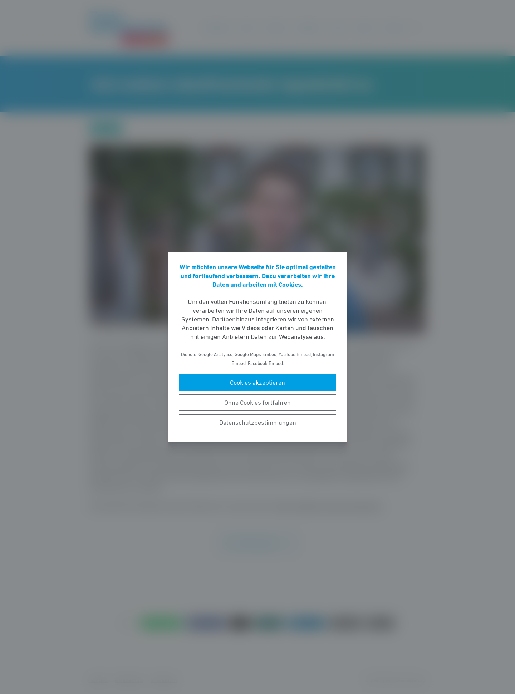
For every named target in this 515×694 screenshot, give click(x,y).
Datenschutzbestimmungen (257, 423)
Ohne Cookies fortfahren (257, 403)
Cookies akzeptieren (257, 383)
